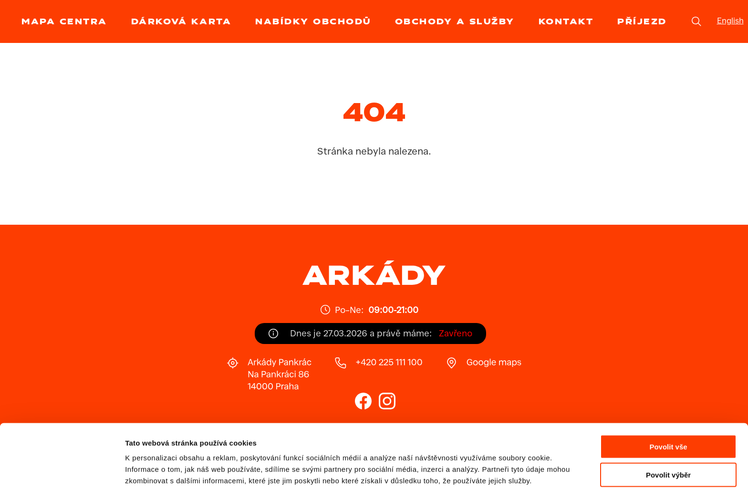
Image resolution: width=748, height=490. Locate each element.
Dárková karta (181, 21)
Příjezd (642, 21)
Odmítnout (668, 463)
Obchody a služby (455, 21)
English (730, 21)
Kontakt (566, 21)
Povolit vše (668, 406)
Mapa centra (64, 21)
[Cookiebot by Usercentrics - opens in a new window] (62, 471)
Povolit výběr (668, 434)
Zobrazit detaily (504, 471)
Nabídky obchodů (313, 21)
